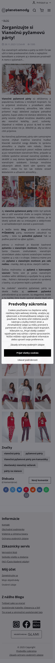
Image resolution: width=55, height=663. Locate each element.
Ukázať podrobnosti (28, 359)
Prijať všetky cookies (27, 352)
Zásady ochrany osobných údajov (27, 344)
